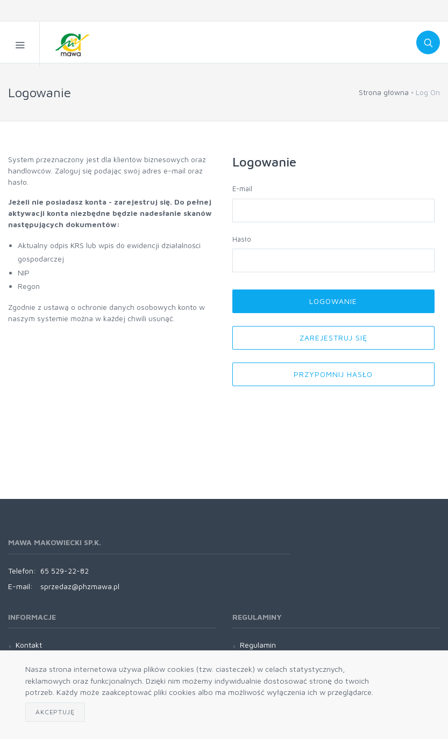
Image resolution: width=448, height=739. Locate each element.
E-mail (242, 188)
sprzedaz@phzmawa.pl (79, 586)
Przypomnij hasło (333, 374)
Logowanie (333, 301)
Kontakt (29, 644)
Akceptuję (55, 712)
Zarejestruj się (333, 337)
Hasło (241, 239)
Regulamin (258, 644)
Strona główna (384, 92)
